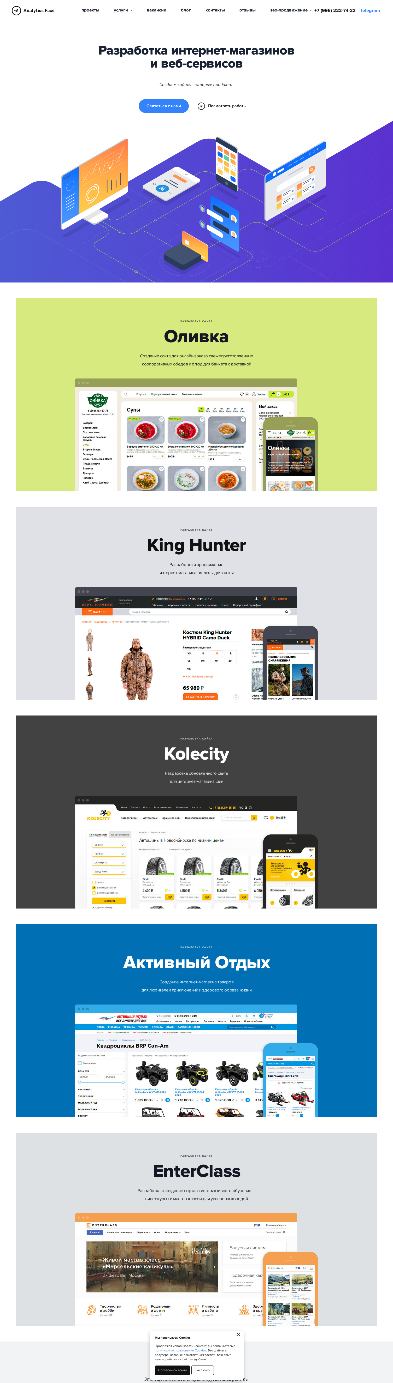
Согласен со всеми (172, 1370)
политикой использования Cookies (180, 1350)
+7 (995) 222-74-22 (335, 10)
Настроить (202, 1370)
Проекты (90, 10)
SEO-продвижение (291, 10)
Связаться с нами (163, 106)
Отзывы (247, 10)
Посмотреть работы (222, 106)
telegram (370, 10)
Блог (186, 10)
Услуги (123, 10)
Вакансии (156, 10)
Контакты (215, 10)
